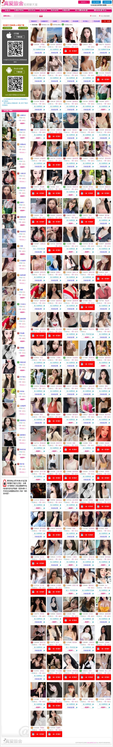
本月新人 (86, 21)
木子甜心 (23, 377)
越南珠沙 (59, 301)
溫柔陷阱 (23, 275)
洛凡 (21, 159)
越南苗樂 (23, 319)
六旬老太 (23, 304)
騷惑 (90, 301)
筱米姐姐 (108, 557)
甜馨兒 (58, 272)
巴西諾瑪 (108, 73)
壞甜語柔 (23, 362)
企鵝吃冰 (23, 115)
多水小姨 (43, 471)
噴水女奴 (108, 414)
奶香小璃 (75, 585)
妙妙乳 (107, 329)
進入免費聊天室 (38, 49)
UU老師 (58, 585)
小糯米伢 (91, 642)
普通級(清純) (69, 25)
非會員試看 (38, 53)
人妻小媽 (59, 471)
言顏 (21, 246)
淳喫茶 (107, 471)
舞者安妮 (23, 449)
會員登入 (84, 2)
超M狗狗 (75, 500)
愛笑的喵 (108, 158)
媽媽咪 (58, 414)
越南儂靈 (108, 244)
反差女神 (43, 329)
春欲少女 (43, 642)
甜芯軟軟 (59, 386)
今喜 (41, 357)
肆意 (73, 215)
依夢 (106, 272)
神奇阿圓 (75, 671)
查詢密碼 (107, 2)
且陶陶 (107, 642)
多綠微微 (91, 528)
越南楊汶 (23, 435)
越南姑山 (59, 500)
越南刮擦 (108, 614)
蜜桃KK (42, 500)
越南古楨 (91, 272)
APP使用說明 (7, 28)
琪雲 (41, 414)
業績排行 (34, 21)
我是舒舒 (91, 329)
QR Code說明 (23, 28)
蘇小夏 (91, 244)
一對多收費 (96, 21)
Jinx (106, 585)
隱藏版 (22, 348)
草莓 (90, 443)
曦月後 (22, 464)
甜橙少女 (59, 101)
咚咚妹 (22, 391)
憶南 (73, 244)
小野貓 (42, 44)
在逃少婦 (91, 557)
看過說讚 (43, 443)
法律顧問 (23, 406)
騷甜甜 (74, 130)
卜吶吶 (58, 357)
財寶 (106, 528)
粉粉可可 (59, 443)
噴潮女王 (91, 130)
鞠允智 (42, 101)
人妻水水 (59, 73)
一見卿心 (91, 158)
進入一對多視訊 (38, 249)
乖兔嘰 (22, 333)
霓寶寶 (42, 614)
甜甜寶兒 (23, 420)
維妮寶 (107, 443)
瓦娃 (90, 215)
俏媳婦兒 (59, 614)
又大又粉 (91, 471)
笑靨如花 (23, 144)
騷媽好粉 (43, 386)
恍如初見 (23, 231)
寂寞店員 (43, 272)
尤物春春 (23, 188)
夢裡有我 (91, 357)
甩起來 (107, 301)
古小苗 (42, 585)
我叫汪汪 (108, 500)
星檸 (90, 671)
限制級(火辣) (46, 25)
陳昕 (106, 386)
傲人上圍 (108, 671)
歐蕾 (57, 642)
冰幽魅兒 (75, 44)
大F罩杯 (58, 557)
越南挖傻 (108, 130)
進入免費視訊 (54, 49)
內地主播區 (65, 21)
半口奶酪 (59, 671)
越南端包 (108, 357)
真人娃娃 (59, 329)
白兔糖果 (23, 260)
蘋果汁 (22, 202)
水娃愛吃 (75, 357)
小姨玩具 (23, 173)
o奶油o (42, 671)
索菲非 (91, 73)
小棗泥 (74, 557)
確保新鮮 (75, 471)
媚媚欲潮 (23, 217)
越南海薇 (59, 244)
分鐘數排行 (44, 21)
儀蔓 (21, 289)
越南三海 (75, 272)
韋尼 (90, 44)
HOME (94, 16)
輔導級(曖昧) (57, 25)
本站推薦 (75, 21)
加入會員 (96, 2)
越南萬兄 (59, 44)
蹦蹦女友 (23, 130)
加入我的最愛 (105, 16)
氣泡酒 (74, 642)
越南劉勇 (75, 301)
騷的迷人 (91, 585)
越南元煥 (91, 414)
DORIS (91, 614)
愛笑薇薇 (43, 528)
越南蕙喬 (75, 158)
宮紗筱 (42, 557)
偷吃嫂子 (75, 414)
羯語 (73, 614)
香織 (73, 528)
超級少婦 (91, 386)
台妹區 (55, 21)
